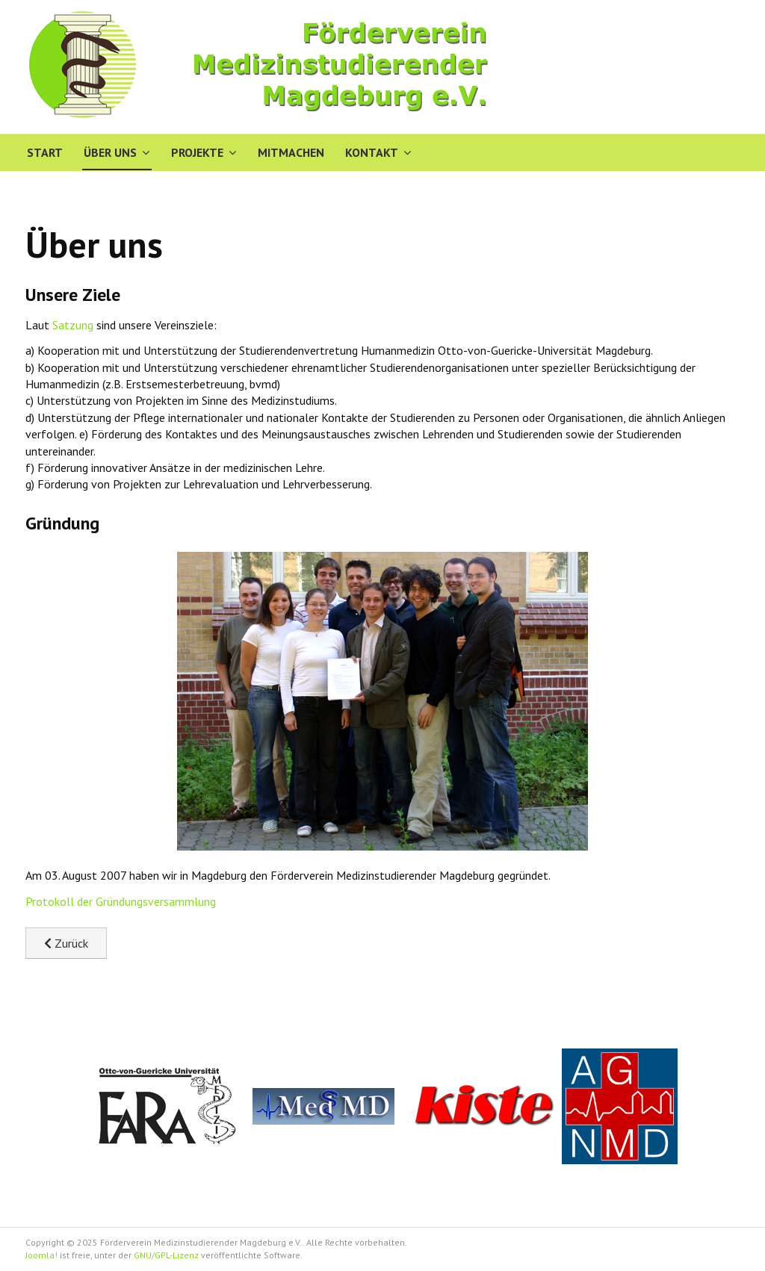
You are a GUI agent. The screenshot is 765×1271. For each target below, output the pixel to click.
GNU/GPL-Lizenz (166, 1255)
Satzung (74, 324)
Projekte (197, 152)
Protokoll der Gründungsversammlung (120, 901)
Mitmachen (291, 152)
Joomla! (41, 1255)
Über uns (110, 152)
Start (45, 152)
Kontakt (371, 152)
